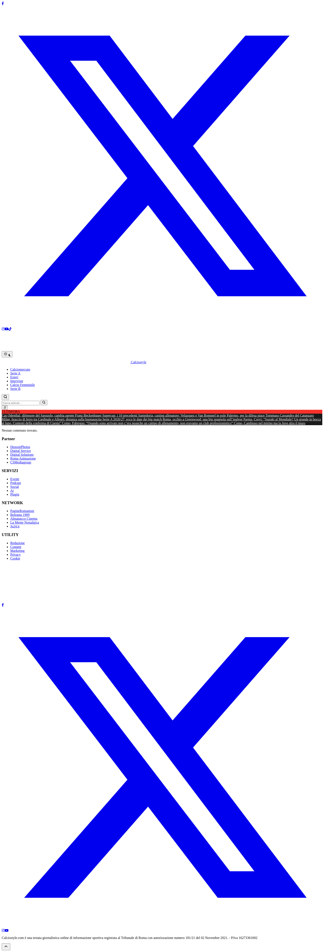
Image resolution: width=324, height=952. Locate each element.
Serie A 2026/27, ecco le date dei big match (132, 419)
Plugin (14, 494)
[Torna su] (6, 946)
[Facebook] (3, 3)
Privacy (15, 554)
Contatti (15, 547)
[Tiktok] (10, 329)
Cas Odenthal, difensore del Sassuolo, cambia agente (38, 415)
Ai (12, 490)
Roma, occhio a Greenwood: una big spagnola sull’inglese (203, 419)
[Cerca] (5, 397)
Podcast (15, 483)
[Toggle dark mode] (7, 354)
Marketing (17, 550)
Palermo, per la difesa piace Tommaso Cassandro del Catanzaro (270, 415)
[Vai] (43, 402)
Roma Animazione (23, 458)
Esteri (14, 377)
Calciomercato (20, 369)
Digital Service (20, 451)
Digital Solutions (22, 454)
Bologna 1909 (20, 515)
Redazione (17, 543)
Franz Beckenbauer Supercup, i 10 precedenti (106, 415)
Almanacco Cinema (23, 518)
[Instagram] (3, 329)
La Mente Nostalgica (24, 522)
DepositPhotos (20, 447)
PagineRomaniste (22, 511)
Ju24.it (14, 526)
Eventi (14, 479)
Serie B (15, 389)
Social (14, 487)
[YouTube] (7, 930)
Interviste (16, 381)
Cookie (15, 558)
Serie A (15, 373)
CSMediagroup (20, 462)
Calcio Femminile (22, 385)
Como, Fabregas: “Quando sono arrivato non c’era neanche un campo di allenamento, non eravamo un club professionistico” (148, 423)
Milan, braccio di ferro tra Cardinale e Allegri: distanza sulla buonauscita (52, 419)
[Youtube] (7, 329)
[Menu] (5, 407)
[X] (162, 325)
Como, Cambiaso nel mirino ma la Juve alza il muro (269, 423)
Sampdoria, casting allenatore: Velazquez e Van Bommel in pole (182, 415)
